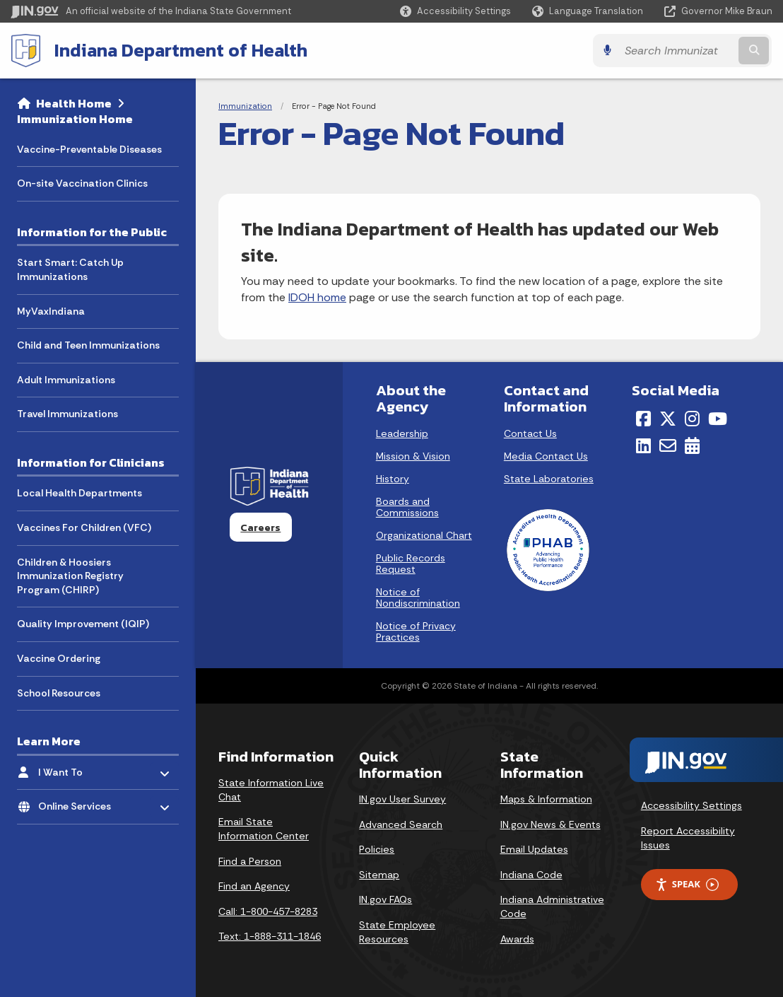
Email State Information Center (263, 828)
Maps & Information (546, 799)
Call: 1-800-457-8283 (267, 911)
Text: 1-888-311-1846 (269, 936)
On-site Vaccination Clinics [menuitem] (82, 183)
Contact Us (530, 433)
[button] (455, 11)
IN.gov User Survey (402, 799)
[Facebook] (643, 418)
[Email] (667, 445)
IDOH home (317, 297)
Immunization (245, 106)
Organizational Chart (424, 535)
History (392, 478)
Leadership (402, 433)
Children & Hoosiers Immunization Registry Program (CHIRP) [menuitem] (70, 576)
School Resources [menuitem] (58, 692)
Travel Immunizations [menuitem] (67, 413)
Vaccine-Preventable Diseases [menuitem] (89, 149)
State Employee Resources (397, 932)
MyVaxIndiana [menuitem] (51, 311)
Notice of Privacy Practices (416, 631)
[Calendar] (692, 445)
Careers (260, 527)
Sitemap (379, 874)
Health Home (74, 103)
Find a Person (249, 861)
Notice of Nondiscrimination (418, 597)
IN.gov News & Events (550, 824)
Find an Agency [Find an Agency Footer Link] (254, 886)
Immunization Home (75, 119)
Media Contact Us (546, 456)
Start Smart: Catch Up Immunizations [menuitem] (70, 269)
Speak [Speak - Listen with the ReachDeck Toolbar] (687, 884)
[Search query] (679, 50)
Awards (517, 939)
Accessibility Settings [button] (691, 805)
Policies (376, 849)
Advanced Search (400, 824)
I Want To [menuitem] (79, 768)
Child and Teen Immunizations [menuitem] (88, 345)
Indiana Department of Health (180, 50)
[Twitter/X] (667, 418)
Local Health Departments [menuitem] (79, 492)
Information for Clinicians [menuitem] (91, 462)
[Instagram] (692, 418)
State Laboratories (549, 478)
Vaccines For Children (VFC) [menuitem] (84, 527)
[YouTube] (717, 418)
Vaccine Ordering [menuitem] (58, 658)
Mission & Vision (413, 456)
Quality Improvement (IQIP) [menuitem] (83, 623)
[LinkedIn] (643, 445)
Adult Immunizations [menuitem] (66, 379)
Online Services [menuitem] (79, 802)
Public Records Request (410, 564)
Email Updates (534, 849)
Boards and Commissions (407, 507)
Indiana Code (531, 874)
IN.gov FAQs (385, 899)
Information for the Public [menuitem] (92, 232)
